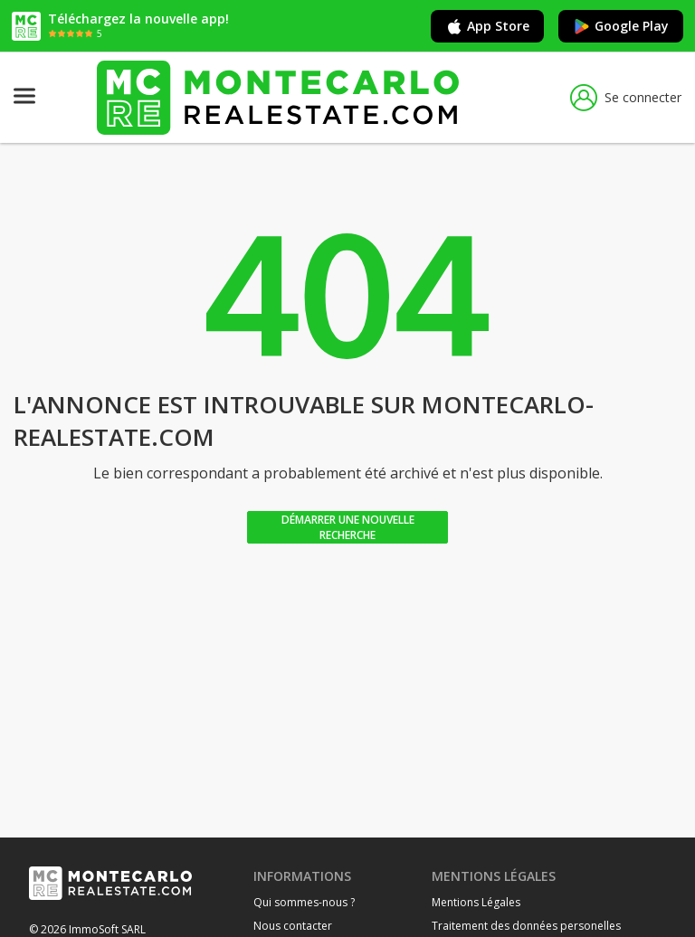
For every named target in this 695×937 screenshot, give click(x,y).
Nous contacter (292, 925)
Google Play (621, 26)
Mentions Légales (476, 902)
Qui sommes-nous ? (304, 902)
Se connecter (625, 97)
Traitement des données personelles (526, 925)
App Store (487, 26)
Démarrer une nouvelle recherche (347, 527)
